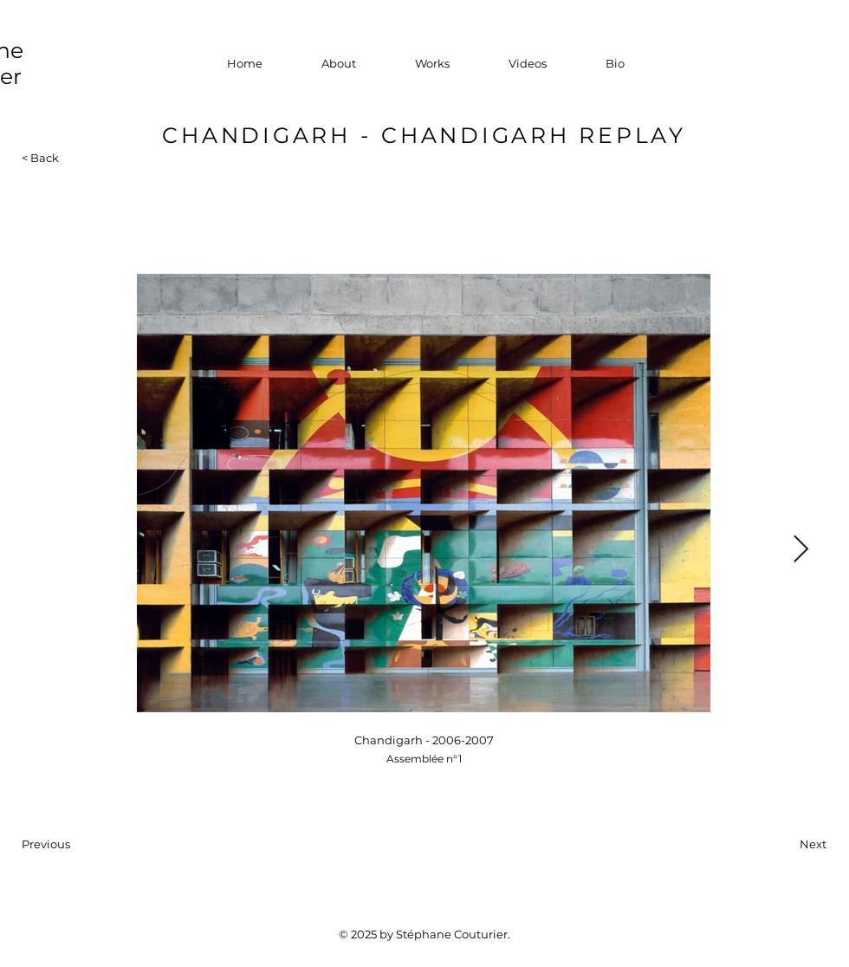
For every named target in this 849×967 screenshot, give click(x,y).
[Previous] (79, 844)
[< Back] (49, 157)
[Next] (783, 844)
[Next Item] (800, 550)
